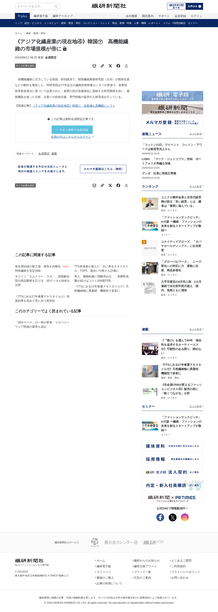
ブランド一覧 (141, 572)
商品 (114, 23)
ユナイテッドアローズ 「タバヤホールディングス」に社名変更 (181, 246)
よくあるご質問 (181, 560)
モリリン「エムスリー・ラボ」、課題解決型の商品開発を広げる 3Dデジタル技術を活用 (42, 281)
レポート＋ (154, 23)
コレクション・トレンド (96, 23)
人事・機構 (140, 23)
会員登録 (180, 16)
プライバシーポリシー (185, 572)
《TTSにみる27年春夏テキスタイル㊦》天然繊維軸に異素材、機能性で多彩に (101, 288)
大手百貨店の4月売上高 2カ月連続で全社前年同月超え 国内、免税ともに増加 (181, 286)
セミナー (193, 23)
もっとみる (196, 133)
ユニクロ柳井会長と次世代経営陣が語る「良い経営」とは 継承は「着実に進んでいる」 (181, 201)
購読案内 (148, 16)
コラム (166, 23)
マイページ (103, 572)
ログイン (196, 16)
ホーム (18, 33)
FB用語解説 (179, 23)
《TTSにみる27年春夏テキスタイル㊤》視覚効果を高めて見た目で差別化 (42, 298)
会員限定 (44, 153)
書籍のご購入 (104, 577)
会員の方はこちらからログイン (72, 136)
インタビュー (51, 23)
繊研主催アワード (144, 566)
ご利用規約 (178, 566)
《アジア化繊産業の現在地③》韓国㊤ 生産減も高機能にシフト (73, 105)
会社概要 (131, 16)
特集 (129, 23)
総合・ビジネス (33, 23)
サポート (164, 16)
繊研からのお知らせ (146, 560)
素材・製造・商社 (71, 23)
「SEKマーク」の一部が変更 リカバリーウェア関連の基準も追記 (42, 324)
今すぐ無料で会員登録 (72, 129)
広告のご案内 (141, 577)
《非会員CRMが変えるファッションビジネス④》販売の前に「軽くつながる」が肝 (181, 389)
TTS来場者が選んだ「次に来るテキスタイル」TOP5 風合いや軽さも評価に (101, 268)
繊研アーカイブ (63, 16)
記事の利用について (108, 583)
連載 (54, 153)
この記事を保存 (25, 65)
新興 (122, 23)
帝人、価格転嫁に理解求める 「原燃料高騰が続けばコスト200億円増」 (101, 278)
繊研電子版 (41, 16)
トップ (18, 23)
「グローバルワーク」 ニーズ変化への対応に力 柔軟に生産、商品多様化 (181, 266)
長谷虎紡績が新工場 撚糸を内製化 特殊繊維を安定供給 (38, 268)
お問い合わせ (179, 577)
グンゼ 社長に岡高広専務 (159, 173)
